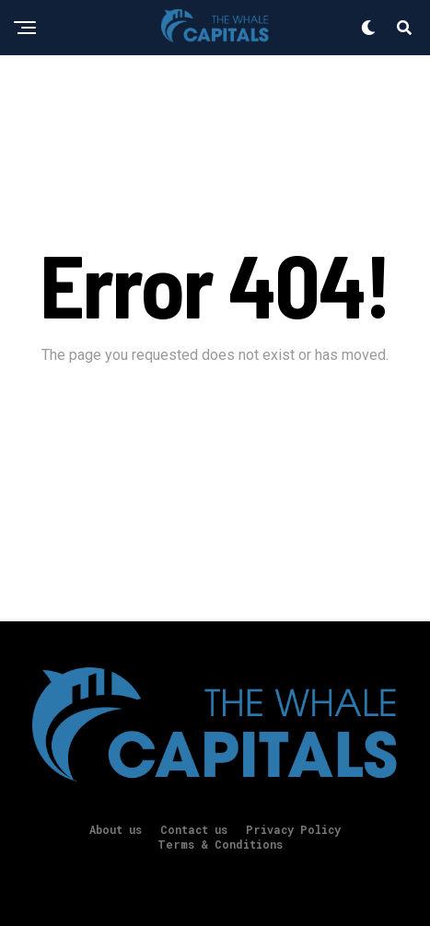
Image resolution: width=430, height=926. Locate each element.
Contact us (193, 829)
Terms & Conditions (220, 844)
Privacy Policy (293, 829)
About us (115, 829)
